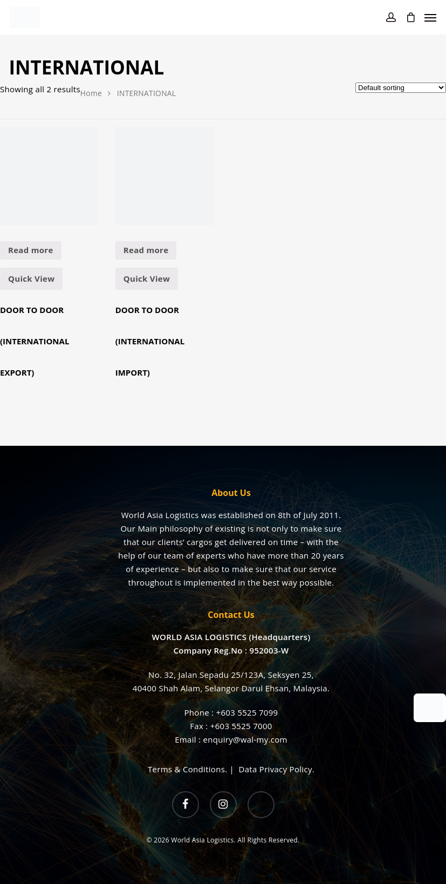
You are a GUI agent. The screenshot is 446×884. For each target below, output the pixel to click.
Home (91, 93)
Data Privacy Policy (275, 769)
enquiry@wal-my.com (245, 739)
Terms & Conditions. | (193, 769)
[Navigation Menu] (430, 17)
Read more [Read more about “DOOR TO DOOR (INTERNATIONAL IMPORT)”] (146, 249)
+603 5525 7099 (247, 712)
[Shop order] (400, 88)
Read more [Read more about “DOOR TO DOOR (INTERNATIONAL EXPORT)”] (30, 249)
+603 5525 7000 (241, 725)
